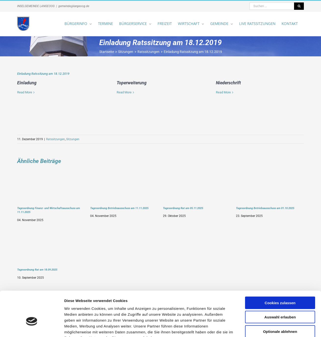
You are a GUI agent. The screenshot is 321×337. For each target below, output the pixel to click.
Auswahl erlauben (280, 287)
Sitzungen (72, 139)
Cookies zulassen (280, 272)
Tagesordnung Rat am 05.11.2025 (183, 208)
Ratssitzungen (55, 139)
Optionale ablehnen (280, 301)
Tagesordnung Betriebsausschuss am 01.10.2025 (265, 208)
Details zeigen (260, 327)
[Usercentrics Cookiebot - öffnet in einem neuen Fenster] (31, 327)
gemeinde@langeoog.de (73, 6)
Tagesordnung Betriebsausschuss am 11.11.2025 (119, 208)
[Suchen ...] (271, 6)
